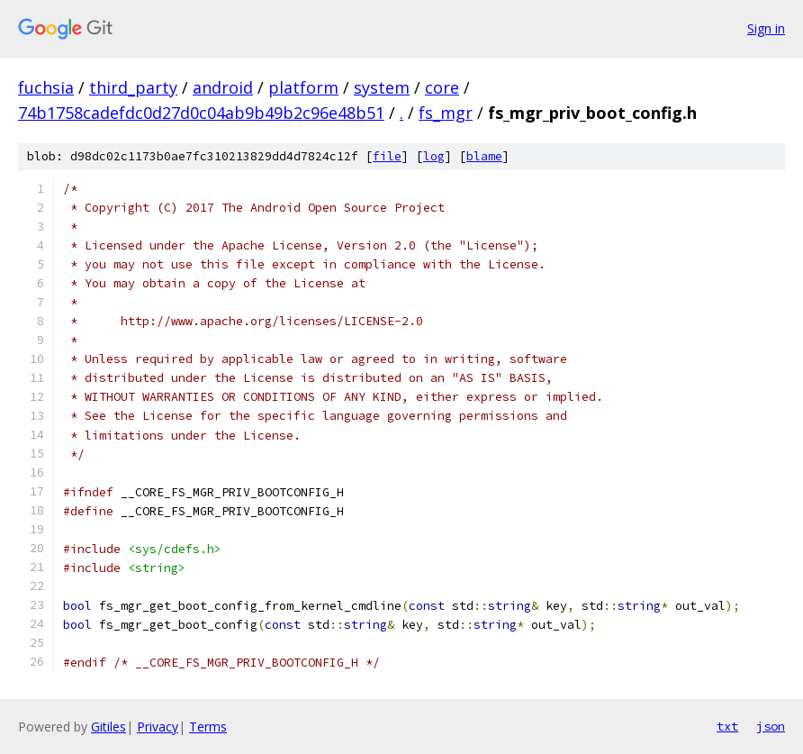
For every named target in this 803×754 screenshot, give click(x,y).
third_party (133, 87)
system (382, 87)
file (387, 156)
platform (303, 87)
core (442, 87)
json (770, 726)
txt (727, 726)
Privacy (157, 726)
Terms (208, 726)
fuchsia (46, 87)
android (223, 87)
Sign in (766, 28)
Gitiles (108, 726)
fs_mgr (446, 112)
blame (484, 156)
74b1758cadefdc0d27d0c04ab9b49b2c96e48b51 (201, 112)
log (434, 156)
